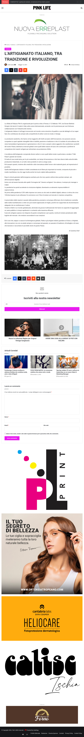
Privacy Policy (69, 733)
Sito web (45, 425)
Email (7, 425)
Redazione (44, 733)
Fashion (13, 44)
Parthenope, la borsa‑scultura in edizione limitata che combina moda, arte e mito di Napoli (16, 372)
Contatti (61, 733)
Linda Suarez (11, 64)
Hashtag (36, 730)
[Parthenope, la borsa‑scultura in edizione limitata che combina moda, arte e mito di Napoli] (16, 362)
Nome (7, 417)
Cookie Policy (78, 733)
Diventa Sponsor (53, 733)
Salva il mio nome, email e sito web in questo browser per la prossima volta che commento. (32, 434)
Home (7, 44)
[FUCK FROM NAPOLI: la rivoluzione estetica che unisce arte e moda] (42, 362)
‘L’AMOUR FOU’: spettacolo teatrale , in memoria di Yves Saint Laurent (30, 2)
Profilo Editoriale (35, 733)
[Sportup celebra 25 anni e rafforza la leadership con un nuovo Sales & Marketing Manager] (67, 362)
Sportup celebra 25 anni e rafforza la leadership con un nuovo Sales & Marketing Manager (67, 372)
